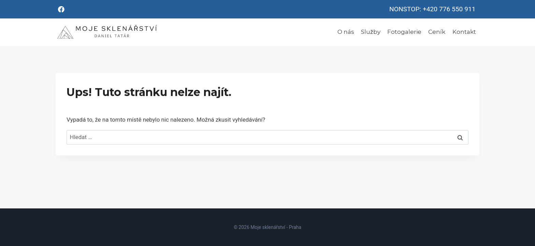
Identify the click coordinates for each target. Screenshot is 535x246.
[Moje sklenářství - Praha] (107, 32)
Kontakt (464, 31)
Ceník (436, 31)
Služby (370, 31)
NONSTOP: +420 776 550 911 (432, 9)
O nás (345, 31)
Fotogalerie (404, 31)
